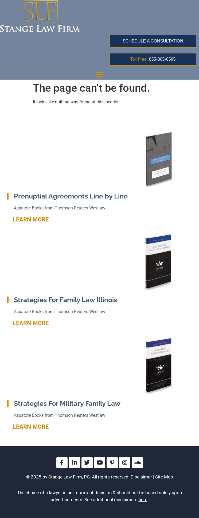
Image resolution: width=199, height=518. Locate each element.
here (143, 499)
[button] (99, 74)
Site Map (164, 477)
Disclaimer (141, 477)
